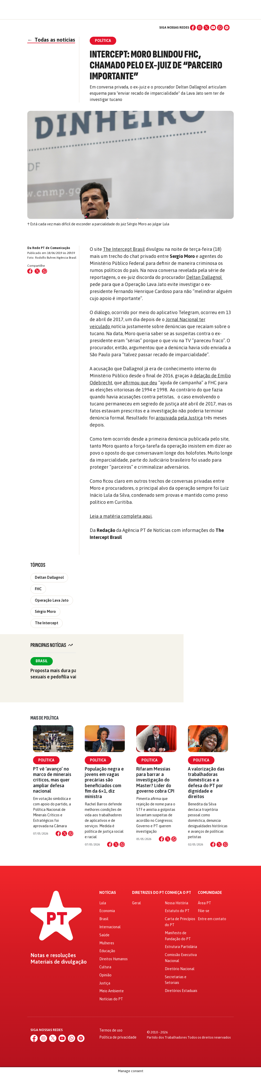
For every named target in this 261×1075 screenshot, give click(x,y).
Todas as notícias (51, 40)
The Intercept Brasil (124, 249)
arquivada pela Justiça (179, 418)
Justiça (104, 983)
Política (46, 760)
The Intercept (46, 623)
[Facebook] (193, 27)
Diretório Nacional (179, 969)
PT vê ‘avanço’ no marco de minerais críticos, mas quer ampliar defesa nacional (52, 780)
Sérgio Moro (45, 611)
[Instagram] (200, 27)
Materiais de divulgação (58, 962)
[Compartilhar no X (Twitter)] (37, 271)
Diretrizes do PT (148, 893)
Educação (107, 951)
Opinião (105, 975)
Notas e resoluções (53, 955)
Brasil (42, 661)
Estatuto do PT (177, 911)
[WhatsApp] (220, 27)
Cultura (105, 967)
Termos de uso (110, 1030)
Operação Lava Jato (52, 600)
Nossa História (176, 903)
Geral (136, 903)
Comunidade (210, 893)
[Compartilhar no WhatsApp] (44, 271)
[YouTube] (213, 27)
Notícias (107, 893)
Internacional (110, 927)
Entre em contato (212, 919)
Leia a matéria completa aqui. (121, 516)
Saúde (104, 935)
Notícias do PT (111, 999)
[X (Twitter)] (206, 27)
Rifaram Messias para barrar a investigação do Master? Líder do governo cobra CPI (155, 780)
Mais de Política (44, 718)
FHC (38, 589)
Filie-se (203, 911)
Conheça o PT (178, 893)
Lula (102, 903)
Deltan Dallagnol (204, 277)
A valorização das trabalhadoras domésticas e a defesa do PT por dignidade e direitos (206, 782)
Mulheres (106, 943)
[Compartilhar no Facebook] (29, 271)
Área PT (204, 903)
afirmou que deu (140, 382)
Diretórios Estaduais (181, 991)
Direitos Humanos (113, 959)
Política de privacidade (117, 1037)
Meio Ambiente (111, 991)
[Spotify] (227, 27)
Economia (107, 911)
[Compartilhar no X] (64, 833)
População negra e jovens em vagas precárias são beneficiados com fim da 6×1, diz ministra (104, 782)
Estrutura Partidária (181, 947)
